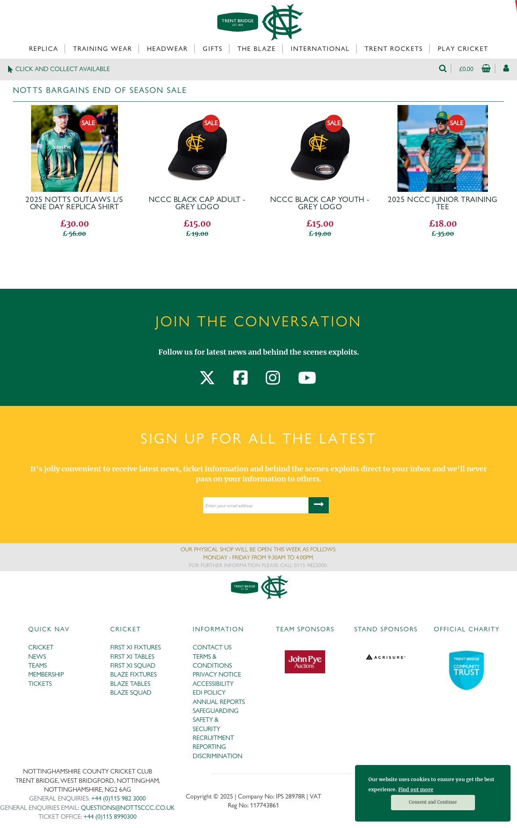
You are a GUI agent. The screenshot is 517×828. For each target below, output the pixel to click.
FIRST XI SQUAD (133, 665)
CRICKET (40, 647)
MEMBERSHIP (46, 674)
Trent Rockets (394, 49)
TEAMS (37, 665)
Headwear (167, 49)
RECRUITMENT (213, 738)
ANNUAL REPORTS (219, 702)
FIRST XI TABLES (132, 656)
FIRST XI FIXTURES (135, 647)
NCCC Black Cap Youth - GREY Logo (320, 203)
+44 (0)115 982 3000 (118, 798)
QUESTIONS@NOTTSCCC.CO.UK (128, 807)
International (320, 49)
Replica (43, 49)
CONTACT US (212, 647)
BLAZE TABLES (130, 683)
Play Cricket (463, 49)
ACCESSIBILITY (213, 683)
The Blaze (256, 49)
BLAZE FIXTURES (133, 674)
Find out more (415, 789)
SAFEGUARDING (216, 711)
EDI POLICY (209, 692)
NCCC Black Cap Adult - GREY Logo (197, 203)
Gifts (213, 49)
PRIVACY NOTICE (217, 674)
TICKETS (40, 683)
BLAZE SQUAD (130, 692)
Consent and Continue (433, 802)
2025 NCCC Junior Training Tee (443, 203)
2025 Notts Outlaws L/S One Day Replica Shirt (74, 203)
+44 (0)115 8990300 (110, 816)
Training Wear (102, 49)
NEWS (37, 656)
